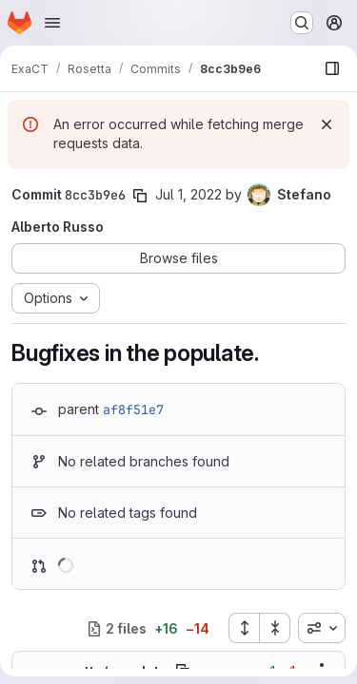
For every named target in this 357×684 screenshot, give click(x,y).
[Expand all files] (243, 628)
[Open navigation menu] (52, 23)
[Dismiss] (326, 124)
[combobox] (322, 628)
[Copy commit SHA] (140, 195)
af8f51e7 (133, 409)
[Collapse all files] (275, 628)
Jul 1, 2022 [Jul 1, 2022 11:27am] (188, 194)
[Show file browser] (332, 68)
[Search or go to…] (301, 22)
